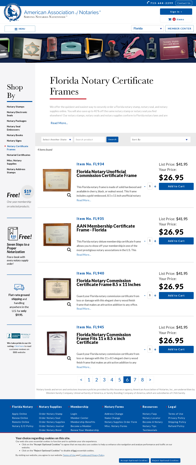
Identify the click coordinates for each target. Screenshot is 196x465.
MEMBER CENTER (179, 28)
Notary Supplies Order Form (121, 422)
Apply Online (19, 413)
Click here (19, 346)
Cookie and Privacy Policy (92, 455)
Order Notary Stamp (50, 413)
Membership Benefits (83, 422)
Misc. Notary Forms (116, 426)
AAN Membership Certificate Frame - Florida (106, 227)
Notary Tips (149, 426)
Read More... (59, 123)
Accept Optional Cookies (134, 460)
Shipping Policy (177, 422)
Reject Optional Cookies (165, 460)
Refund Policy (176, 426)
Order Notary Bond (50, 430)
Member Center (80, 418)
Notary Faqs (150, 413)
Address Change (114, 413)
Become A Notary (153, 422)
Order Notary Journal (51, 426)
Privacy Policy (176, 418)
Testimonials (150, 430)
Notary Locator (152, 418)
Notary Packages (16, 120)
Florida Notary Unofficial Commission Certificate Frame (107, 173)
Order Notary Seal (49, 418)
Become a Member (81, 426)
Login (74, 413)
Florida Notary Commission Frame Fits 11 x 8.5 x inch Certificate (104, 338)
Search (112, 139)
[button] (176, 11)
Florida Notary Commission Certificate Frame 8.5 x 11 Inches (109, 282)
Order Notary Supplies (52, 422)
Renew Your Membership (85, 430)
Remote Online (20, 422)
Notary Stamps (15, 106)
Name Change (112, 418)
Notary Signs (14, 140)
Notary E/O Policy (23, 426)
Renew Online (20, 418)
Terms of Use (69, 455)
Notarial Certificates (18, 154)
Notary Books (15, 135)
